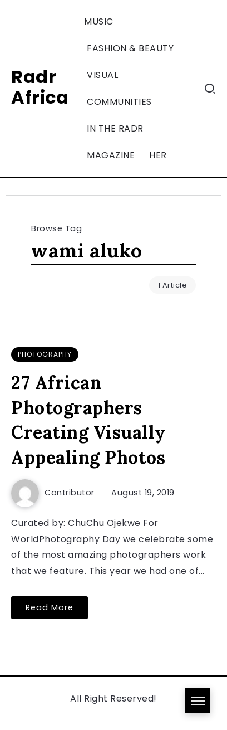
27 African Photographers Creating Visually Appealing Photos (88, 420)
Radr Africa (39, 87)
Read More (49, 607)
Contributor (71, 492)
